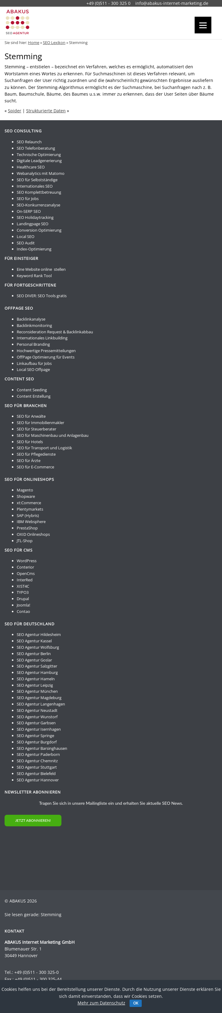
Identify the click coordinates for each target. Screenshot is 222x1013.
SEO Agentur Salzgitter (37, 666)
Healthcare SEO (31, 167)
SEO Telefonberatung (36, 148)
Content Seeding (32, 390)
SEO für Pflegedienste (36, 454)
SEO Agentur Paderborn (38, 754)
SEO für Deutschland (29, 624)
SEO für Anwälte (31, 416)
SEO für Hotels (30, 441)
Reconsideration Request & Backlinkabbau (55, 332)
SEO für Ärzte (28, 460)
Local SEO (25, 236)
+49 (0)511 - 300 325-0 (36, 972)
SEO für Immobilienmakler (40, 422)
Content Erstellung (33, 396)
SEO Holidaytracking (35, 217)
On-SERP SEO (29, 211)
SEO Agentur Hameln (36, 679)
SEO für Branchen (26, 405)
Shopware (26, 496)
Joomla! (23, 605)
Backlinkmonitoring (34, 325)
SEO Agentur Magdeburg (39, 697)
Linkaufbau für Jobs (34, 363)
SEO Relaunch (29, 141)
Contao (23, 611)
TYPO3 (23, 592)
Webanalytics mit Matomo (40, 173)
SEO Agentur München (37, 691)
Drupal (23, 598)
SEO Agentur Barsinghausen (42, 748)
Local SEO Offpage (33, 369)
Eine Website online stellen (41, 269)
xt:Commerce (29, 502)
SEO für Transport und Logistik (44, 447)
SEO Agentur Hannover (38, 780)
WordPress (26, 560)
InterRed (25, 580)
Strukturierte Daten (46, 111)
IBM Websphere (31, 521)
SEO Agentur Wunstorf (37, 716)
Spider (14, 111)
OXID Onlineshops (33, 534)
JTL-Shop (25, 540)
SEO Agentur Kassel (34, 641)
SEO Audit (26, 243)
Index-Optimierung (34, 249)
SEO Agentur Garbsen (36, 723)
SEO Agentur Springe (35, 735)
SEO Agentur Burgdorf (37, 742)
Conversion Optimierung (39, 230)
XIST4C (23, 586)
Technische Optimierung (39, 154)
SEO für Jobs (28, 198)
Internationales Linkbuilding (42, 338)
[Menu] (203, 25)
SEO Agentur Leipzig (35, 685)
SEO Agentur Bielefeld (36, 773)
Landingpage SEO (32, 223)
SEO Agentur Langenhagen (41, 704)
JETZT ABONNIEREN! (33, 820)
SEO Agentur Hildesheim (39, 634)
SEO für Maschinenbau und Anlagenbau (52, 435)
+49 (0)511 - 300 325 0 (108, 3)
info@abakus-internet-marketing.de (171, 3)
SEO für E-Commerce (35, 467)
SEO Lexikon (54, 42)
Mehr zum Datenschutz (101, 1003)
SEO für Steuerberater (36, 429)
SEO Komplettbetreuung (39, 192)
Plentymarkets (30, 509)
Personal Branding (33, 344)
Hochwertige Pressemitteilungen (46, 350)
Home (33, 42)
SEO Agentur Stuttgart (37, 767)
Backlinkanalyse (31, 319)
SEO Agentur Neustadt (37, 710)
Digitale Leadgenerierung (39, 160)
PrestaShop (27, 528)
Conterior (25, 567)
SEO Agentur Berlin (34, 653)
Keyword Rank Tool (34, 275)
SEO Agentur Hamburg (37, 672)
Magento (25, 490)
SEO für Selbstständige (37, 179)
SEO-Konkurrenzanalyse (38, 205)
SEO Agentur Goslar (34, 660)
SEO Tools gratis (52, 295)
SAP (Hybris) (28, 515)
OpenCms (26, 573)
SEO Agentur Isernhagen (39, 729)
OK (135, 1003)
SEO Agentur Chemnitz (37, 760)
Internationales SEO (35, 186)
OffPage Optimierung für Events (46, 357)
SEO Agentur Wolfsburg (38, 647)
